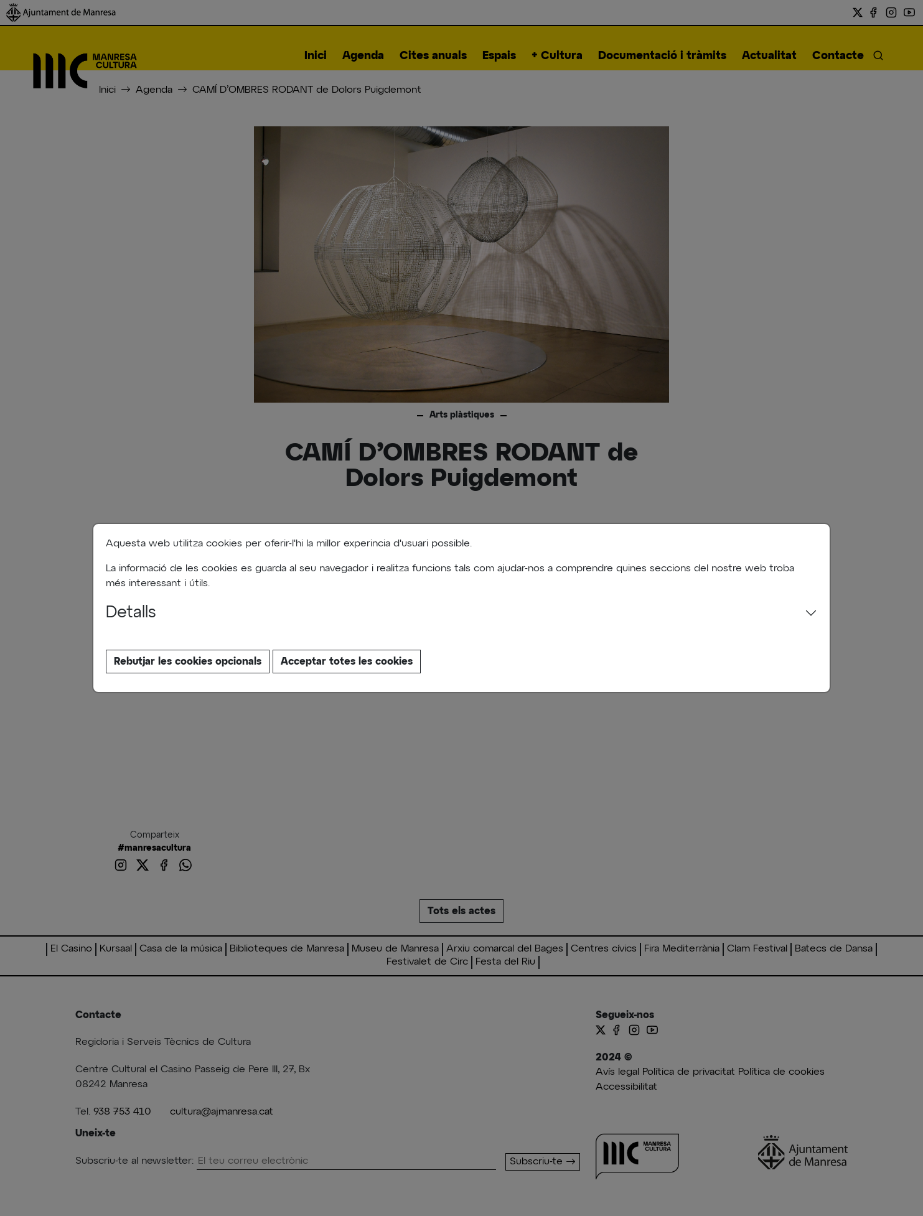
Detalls (131, 613)
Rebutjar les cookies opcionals (187, 661)
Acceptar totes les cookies (347, 661)
